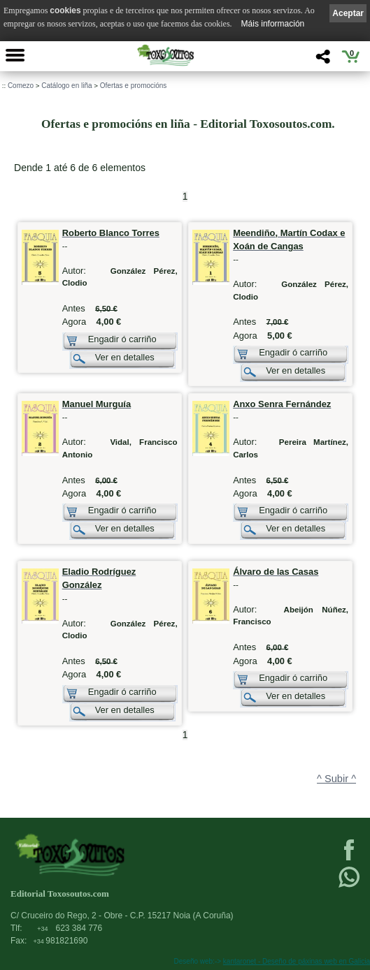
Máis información (273, 24)
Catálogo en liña (66, 85)
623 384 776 (69, 928)
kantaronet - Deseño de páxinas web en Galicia (296, 961)
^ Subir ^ (336, 778)
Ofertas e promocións (133, 85)
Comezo (21, 85)
